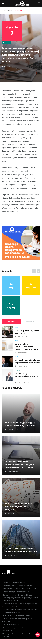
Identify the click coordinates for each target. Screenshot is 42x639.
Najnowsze (11, 322)
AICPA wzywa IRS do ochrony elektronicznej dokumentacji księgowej (18, 506)
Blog (16, 327)
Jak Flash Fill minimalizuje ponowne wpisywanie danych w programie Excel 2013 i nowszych (20, 464)
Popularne (30, 322)
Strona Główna (7, 10)
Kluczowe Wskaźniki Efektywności (13, 582)
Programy (6, 43)
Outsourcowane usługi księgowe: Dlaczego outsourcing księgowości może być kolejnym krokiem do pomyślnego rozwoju (20, 597)
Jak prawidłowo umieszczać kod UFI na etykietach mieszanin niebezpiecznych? (27, 346)
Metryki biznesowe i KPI (11, 625)
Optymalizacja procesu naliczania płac (16, 592)
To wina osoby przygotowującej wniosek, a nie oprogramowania (26, 376)
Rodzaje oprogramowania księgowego (16, 615)
